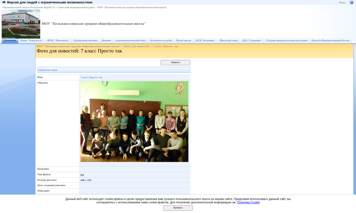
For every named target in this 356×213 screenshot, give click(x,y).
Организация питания (85, 40)
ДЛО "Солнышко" (252, 40)
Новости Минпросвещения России (330, 40)
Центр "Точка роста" (31, 40)
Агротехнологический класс (130, 40)
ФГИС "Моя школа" (58, 40)
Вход (342, 2)
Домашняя (10, 40)
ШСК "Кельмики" (205, 40)
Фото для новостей (136, 46)
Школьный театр (228, 40)
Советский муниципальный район (76, 7)
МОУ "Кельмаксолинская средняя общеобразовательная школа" (132, 7)
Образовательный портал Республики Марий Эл (28, 7)
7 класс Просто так (91, 77)
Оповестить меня (47, 70)
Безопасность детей (161, 40)
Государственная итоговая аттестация (286, 40)
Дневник (106, 40)
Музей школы (183, 40)
